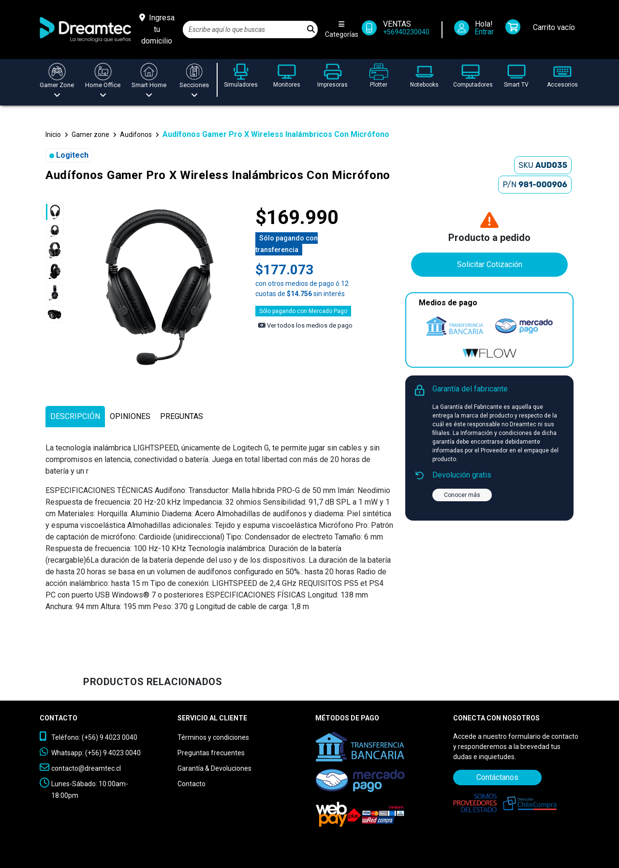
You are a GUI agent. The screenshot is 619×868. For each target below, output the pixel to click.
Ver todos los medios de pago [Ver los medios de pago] (305, 325)
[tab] (75, 416)
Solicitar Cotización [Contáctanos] (489, 264)
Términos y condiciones (213, 737)
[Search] (244, 29)
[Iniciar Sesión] (477, 30)
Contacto (191, 784)
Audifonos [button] (136, 134)
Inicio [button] (53, 134)
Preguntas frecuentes (211, 753)
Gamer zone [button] (90, 134)
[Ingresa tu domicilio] (157, 29)
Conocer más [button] (462, 495)
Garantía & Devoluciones (214, 768)
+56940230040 (406, 32)
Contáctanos (497, 777)
